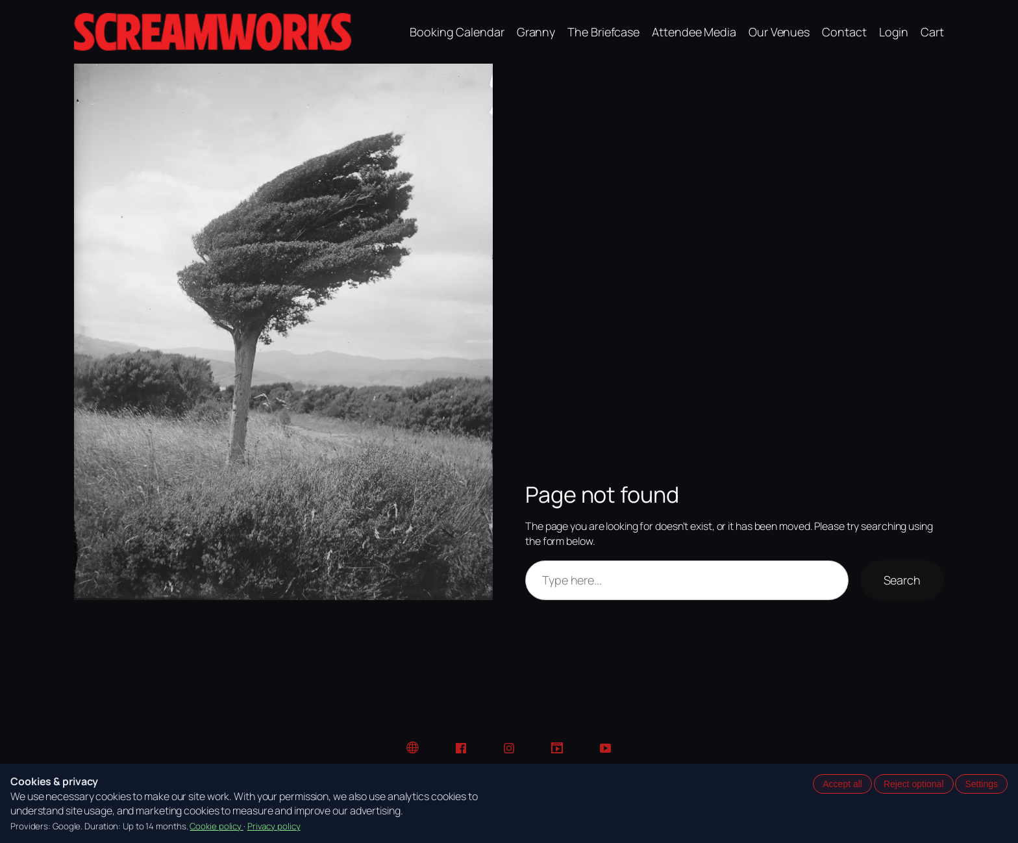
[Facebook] (461, 748)
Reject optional (914, 784)
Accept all (842, 784)
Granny (536, 32)
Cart (932, 32)
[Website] (413, 748)
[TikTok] (557, 748)
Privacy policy (274, 826)
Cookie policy (216, 826)
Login (894, 32)
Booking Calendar (457, 32)
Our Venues (779, 32)
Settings (981, 784)
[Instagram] (509, 748)
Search (902, 580)
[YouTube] (605, 748)
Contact (844, 32)
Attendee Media (694, 32)
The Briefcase (603, 32)
